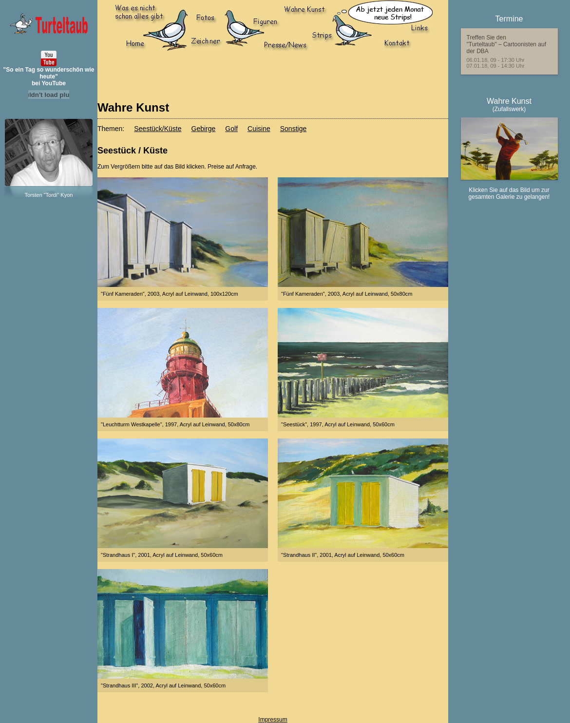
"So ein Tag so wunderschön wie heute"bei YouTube (49, 76)
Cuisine (258, 129)
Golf (231, 129)
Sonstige (293, 129)
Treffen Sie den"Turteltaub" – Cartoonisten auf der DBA (507, 44)
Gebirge (203, 129)
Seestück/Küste (157, 129)
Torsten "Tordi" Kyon (49, 195)
